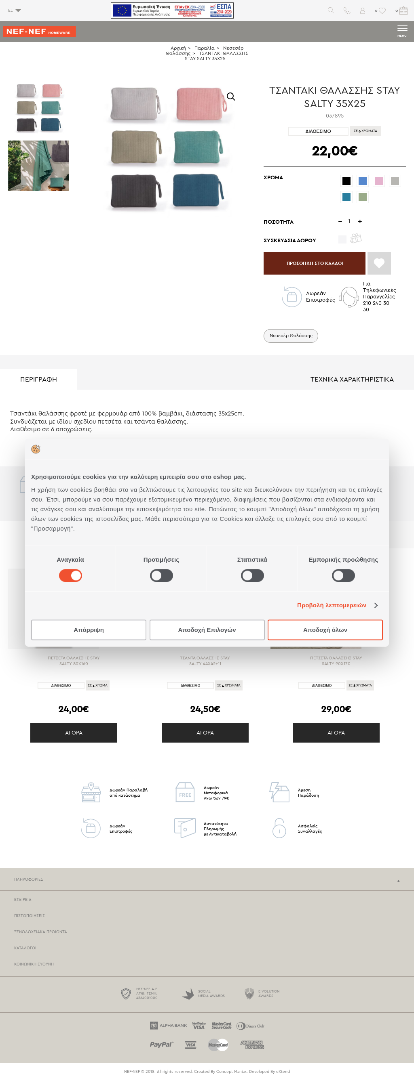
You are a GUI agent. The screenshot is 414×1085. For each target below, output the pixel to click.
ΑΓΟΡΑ (73, 737)
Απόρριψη (89, 629)
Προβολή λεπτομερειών (332, 605)
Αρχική (178, 48)
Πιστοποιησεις (29, 920)
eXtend (283, 1076)
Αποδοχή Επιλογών (207, 629)
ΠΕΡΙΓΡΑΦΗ (38, 383)
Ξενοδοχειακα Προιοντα (40, 936)
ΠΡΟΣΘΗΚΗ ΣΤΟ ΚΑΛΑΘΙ (320, 265)
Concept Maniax (231, 1076)
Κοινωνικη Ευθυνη (34, 969)
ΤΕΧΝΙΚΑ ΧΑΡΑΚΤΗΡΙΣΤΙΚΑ (352, 383)
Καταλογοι (25, 953)
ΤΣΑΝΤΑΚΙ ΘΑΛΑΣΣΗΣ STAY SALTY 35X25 (217, 56)
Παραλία (204, 48)
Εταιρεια (23, 904)
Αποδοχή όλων (325, 629)
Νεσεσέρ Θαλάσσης (293, 339)
